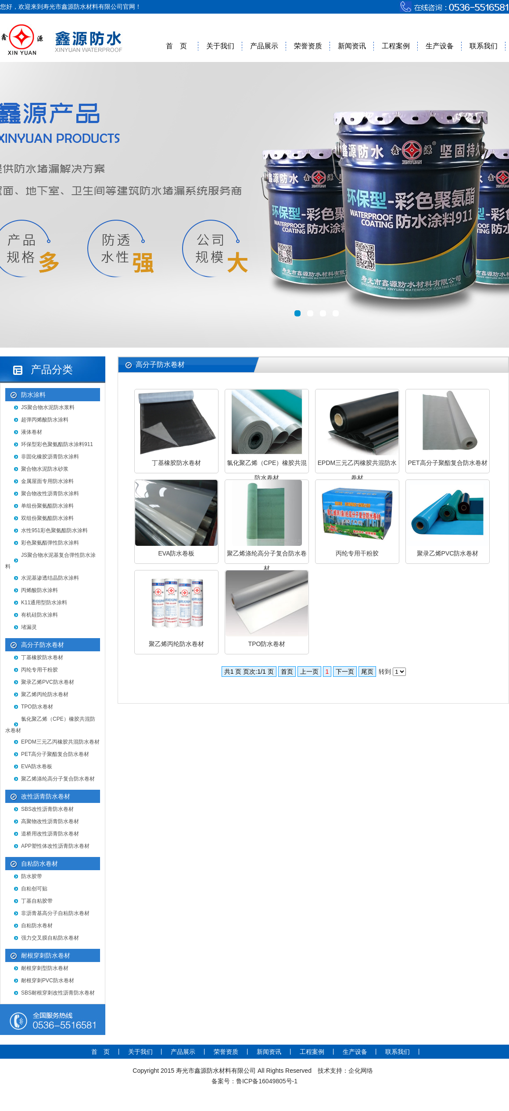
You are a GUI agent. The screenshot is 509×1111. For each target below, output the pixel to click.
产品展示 (264, 46)
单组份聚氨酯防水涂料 (47, 506)
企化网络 (360, 1070)
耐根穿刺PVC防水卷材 (47, 980)
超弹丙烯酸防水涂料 (44, 420)
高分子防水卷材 (42, 644)
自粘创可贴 (34, 889)
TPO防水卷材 (37, 707)
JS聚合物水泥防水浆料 (48, 407)
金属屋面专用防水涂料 (47, 481)
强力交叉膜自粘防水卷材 (50, 938)
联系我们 (484, 46)
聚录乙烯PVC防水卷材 (47, 682)
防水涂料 (33, 394)
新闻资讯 (352, 46)
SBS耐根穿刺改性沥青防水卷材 (58, 993)
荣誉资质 (308, 46)
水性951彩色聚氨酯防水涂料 (54, 530)
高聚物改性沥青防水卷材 (50, 821)
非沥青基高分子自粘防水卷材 (55, 913)
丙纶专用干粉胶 (39, 670)
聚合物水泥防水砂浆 (44, 469)
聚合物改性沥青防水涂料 (50, 493)
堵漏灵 (29, 627)
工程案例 (396, 46)
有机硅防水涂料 (39, 615)
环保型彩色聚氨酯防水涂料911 (57, 444)
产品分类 (52, 369)
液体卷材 (31, 432)
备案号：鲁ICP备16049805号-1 (254, 1081)
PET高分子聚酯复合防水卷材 (55, 754)
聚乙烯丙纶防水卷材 (44, 694)
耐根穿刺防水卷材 (45, 955)
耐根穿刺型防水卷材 (44, 968)
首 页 (176, 46)
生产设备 (440, 46)
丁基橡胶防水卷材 (42, 657)
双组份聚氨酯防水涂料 (47, 518)
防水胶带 (31, 876)
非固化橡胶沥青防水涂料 (50, 457)
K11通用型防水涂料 (44, 602)
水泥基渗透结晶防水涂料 (50, 578)
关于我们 (220, 46)
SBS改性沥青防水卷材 (47, 809)
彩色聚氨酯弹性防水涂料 (50, 543)
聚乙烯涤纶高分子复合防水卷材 (58, 779)
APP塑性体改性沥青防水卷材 (55, 846)
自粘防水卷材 (39, 863)
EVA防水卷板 (36, 766)
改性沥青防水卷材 (45, 796)
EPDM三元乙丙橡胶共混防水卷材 (60, 742)
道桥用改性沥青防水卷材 (50, 834)
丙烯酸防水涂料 (39, 590)
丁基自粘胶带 (37, 901)
